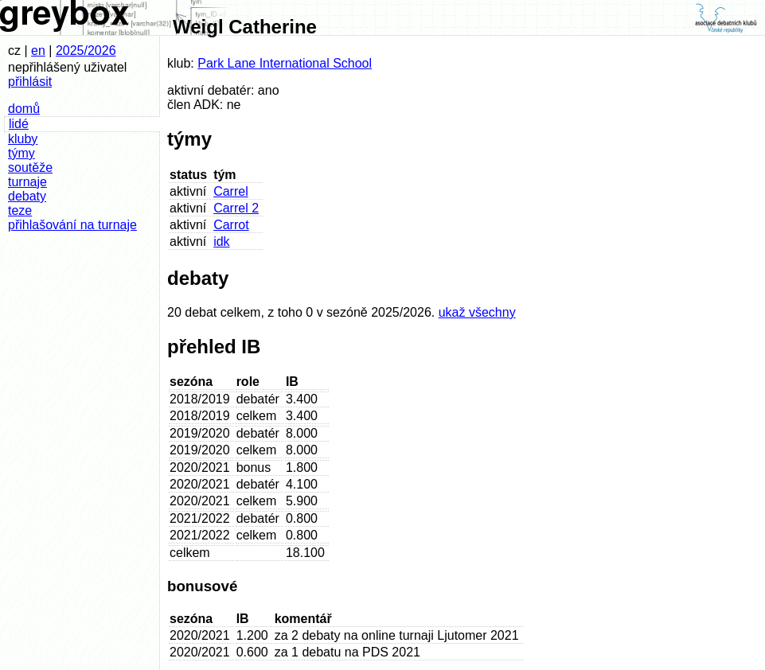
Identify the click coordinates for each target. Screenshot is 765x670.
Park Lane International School (284, 63)
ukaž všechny (477, 312)
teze (20, 210)
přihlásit (30, 81)
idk (221, 241)
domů (24, 108)
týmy (21, 153)
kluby (22, 139)
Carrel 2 (236, 208)
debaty (27, 196)
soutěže (30, 167)
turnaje (27, 182)
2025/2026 (86, 50)
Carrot (230, 225)
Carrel (230, 191)
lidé (19, 123)
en (38, 50)
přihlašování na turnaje (72, 225)
